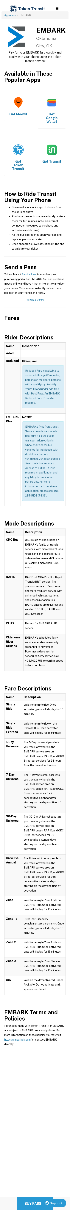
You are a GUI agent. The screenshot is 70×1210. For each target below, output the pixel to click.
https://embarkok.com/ (18, 1039)
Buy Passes (35, 1204)
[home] (27, 9)
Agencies (10, 15)
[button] (57, 8)
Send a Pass (29, 274)
